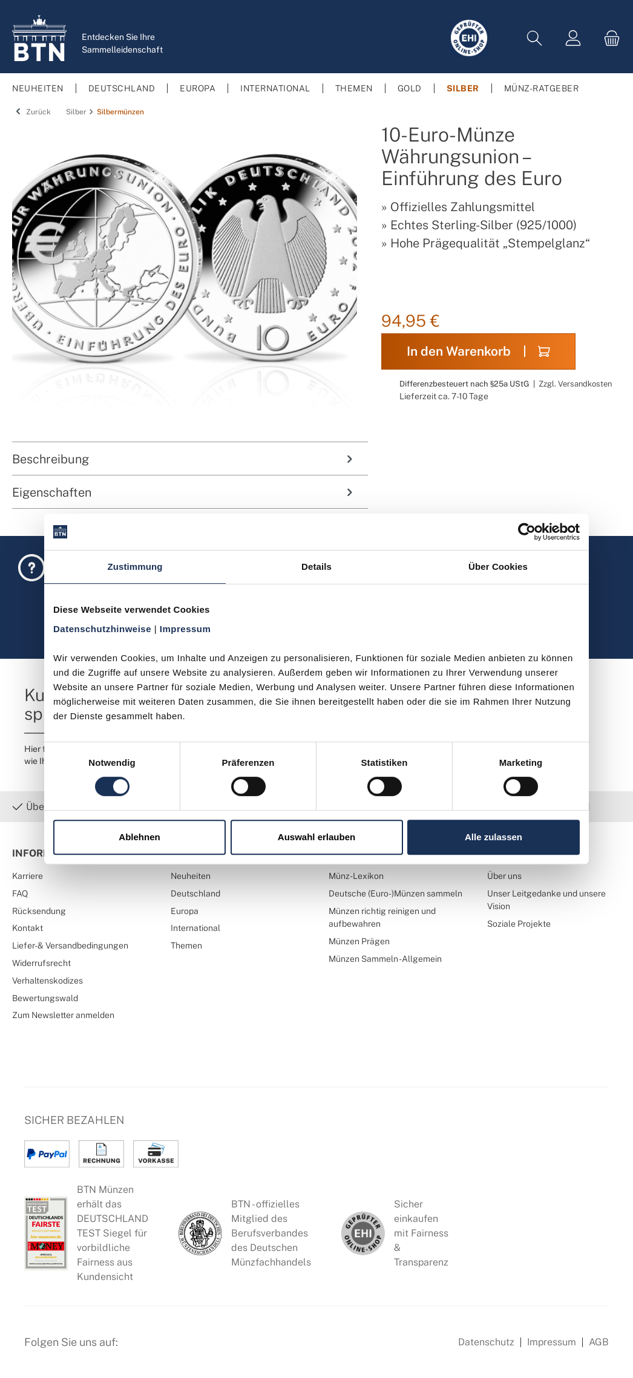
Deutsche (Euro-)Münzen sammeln (395, 893)
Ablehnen (139, 837)
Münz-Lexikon (356, 875)
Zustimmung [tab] (135, 566)
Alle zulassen (493, 837)
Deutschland (195, 893)
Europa (184, 911)
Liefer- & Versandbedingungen (70, 945)
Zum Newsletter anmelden (63, 1015)
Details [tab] (316, 566)
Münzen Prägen (359, 941)
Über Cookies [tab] (498, 566)
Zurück (31, 112)
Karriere (27, 875)
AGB (599, 1342)
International (195, 927)
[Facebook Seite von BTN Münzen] (137, 1349)
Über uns (504, 875)
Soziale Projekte (519, 923)
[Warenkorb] (608, 38)
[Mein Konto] (573, 38)
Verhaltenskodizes (47, 980)
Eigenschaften (184, 492)
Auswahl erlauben (316, 837)
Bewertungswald (45, 998)
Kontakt (27, 927)
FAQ (20, 893)
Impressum (551, 1342)
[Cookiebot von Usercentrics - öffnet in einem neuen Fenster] (527, 532)
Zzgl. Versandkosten (575, 383)
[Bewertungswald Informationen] (196, 1349)
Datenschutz (486, 1342)
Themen (186, 945)
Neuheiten (191, 875)
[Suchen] (534, 38)
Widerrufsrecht (41, 963)
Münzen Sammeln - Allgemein (385, 958)
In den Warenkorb (478, 351)
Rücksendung (39, 911)
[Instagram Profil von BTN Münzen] (167, 1349)
